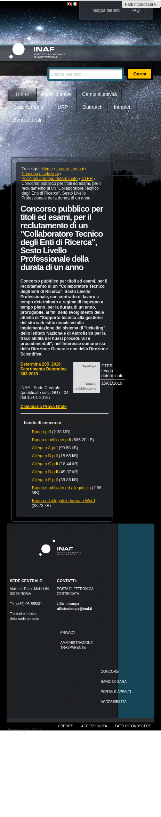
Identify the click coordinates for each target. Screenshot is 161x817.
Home (22, 94)
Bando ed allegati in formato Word (63, 500)
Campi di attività (99, 94)
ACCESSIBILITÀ (113, 702)
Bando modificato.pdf (51, 440)
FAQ (135, 10)
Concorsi (109, 671)
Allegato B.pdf (45, 456)
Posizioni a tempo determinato (50, 178)
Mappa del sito (106, 10)
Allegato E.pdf (45, 479)
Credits (65, 726)
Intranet (122, 107)
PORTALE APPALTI (115, 692)
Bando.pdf (41, 432)
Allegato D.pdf (45, 471)
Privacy (68, 633)
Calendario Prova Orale (44, 406)
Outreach (92, 107)
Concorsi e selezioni (40, 173)
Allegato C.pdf (45, 463)
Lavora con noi (70, 168)
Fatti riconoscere (140, 4)
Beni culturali (27, 120)
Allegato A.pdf (45, 448)
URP (63, 107)
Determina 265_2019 (41, 364)
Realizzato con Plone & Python (25, 729)
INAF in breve (57, 94)
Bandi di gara (113, 682)
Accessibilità (94, 726)
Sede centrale (28, 107)
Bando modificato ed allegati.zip (61, 487)
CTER (87, 178)
